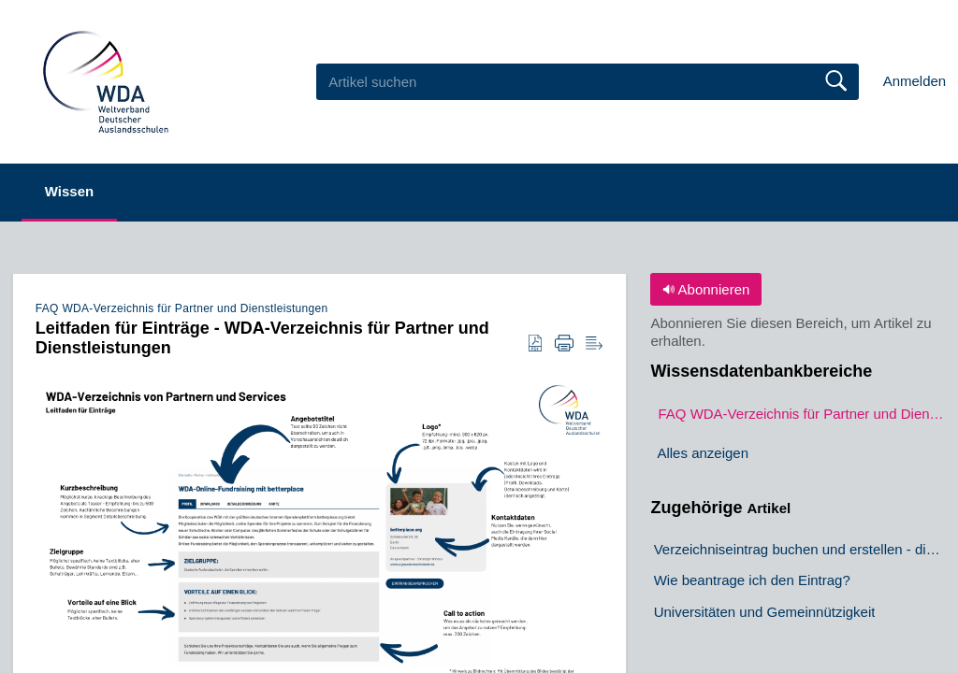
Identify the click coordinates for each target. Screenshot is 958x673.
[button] (535, 344)
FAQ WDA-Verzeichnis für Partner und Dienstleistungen (182, 308)
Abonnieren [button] (705, 289)
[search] (587, 81)
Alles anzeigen (702, 453)
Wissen (69, 191)
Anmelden (915, 81)
